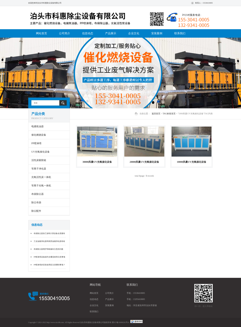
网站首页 (41, 33)
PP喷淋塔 (36, 143)
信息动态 (87, 33)
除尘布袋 (36, 202)
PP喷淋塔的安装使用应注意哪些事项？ (49, 265)
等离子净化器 (38, 168)
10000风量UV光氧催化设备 (191, 162)
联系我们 (179, 33)
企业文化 (133, 33)
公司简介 (64, 33)
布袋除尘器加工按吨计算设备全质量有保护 (49, 234)
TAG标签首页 (169, 113)
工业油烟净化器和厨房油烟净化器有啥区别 (49, 242)
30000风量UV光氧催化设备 (97, 162)
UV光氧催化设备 (40, 151)
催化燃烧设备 (38, 135)
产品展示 (110, 33)
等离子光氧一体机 (41, 185)
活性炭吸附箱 (38, 160)
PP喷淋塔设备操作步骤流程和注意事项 (49, 257)
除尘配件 (36, 211)
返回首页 (156, 113)
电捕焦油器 (37, 126)
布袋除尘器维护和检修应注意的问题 (48, 249)
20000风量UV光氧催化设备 (144, 162)
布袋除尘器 (37, 194)
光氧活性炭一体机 (41, 177)
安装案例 (156, 33)
